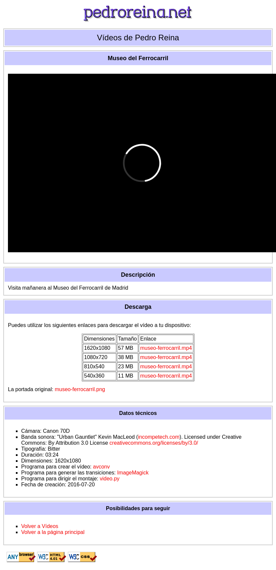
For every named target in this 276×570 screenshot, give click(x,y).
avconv (101, 466)
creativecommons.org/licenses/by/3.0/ (154, 443)
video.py (109, 478)
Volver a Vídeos (39, 526)
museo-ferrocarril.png (80, 389)
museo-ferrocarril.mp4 (166, 348)
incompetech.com (158, 437)
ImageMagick (133, 472)
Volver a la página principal (52, 532)
